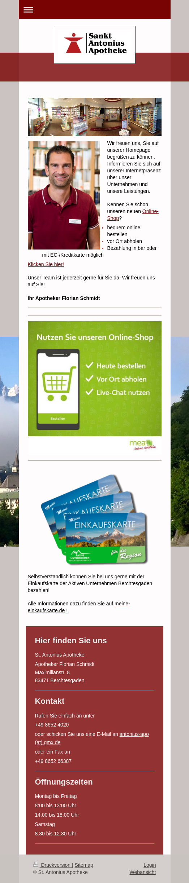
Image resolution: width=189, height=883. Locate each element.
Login (149, 865)
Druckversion (52, 865)
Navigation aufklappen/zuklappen (95, 9)
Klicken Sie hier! (46, 264)
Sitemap (84, 865)
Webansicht (143, 872)
